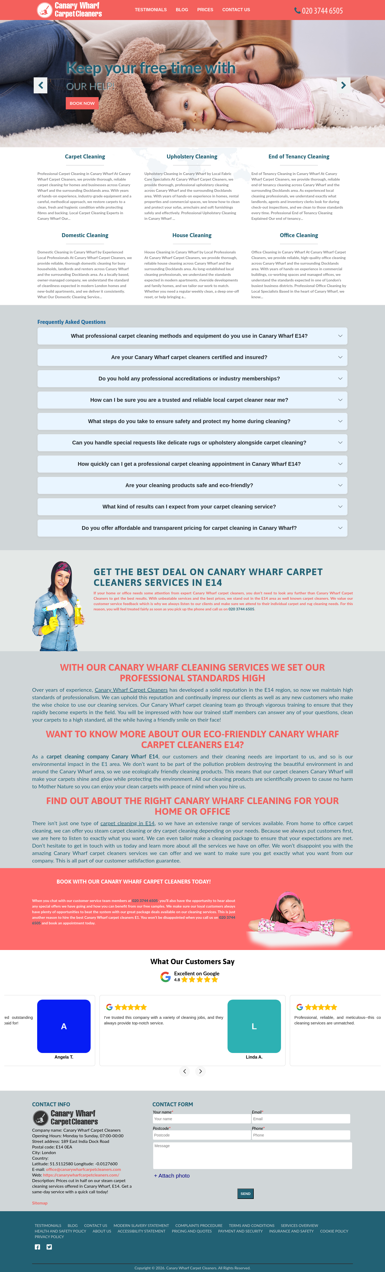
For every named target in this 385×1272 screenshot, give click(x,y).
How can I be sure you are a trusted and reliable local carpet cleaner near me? (189, 400)
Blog (182, 9)
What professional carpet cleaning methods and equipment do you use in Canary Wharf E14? (189, 336)
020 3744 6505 (241, 609)
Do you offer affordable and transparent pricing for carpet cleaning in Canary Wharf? (189, 528)
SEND (246, 1194)
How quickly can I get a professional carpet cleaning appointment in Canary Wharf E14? (189, 464)
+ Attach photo (172, 1175)
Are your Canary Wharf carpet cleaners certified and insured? (189, 357)
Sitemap (40, 1202)
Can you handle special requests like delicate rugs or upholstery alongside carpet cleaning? (189, 443)
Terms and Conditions (252, 1225)
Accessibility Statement (141, 1231)
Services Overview (299, 1225)
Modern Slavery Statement (141, 1225)
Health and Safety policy (60, 1231)
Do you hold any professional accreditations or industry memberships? (189, 378)
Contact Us (236, 9)
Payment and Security (240, 1231)
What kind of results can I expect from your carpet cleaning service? (189, 507)
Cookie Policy (334, 1231)
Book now (82, 103)
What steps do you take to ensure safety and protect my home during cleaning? (189, 421)
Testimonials (151, 9)
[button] (184, 1071)
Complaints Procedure (198, 1225)
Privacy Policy (49, 1236)
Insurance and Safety (291, 1231)
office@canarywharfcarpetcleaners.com (83, 1169)
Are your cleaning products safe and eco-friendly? (189, 485)
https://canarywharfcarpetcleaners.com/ (81, 1174)
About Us (102, 1231)
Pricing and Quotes (192, 1231)
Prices (205, 9)
